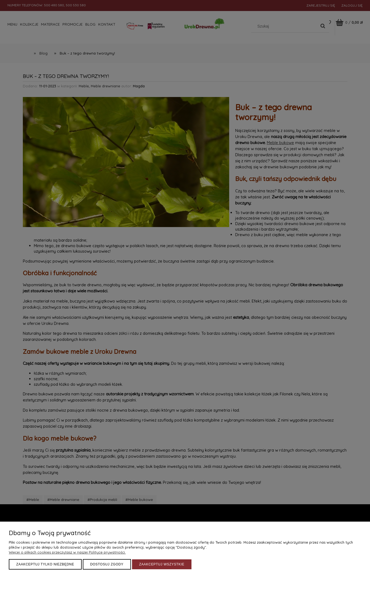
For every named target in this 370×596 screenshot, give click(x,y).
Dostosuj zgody (107, 564)
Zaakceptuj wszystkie (162, 564)
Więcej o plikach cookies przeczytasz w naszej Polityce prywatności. (67, 552)
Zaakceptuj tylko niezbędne (45, 564)
